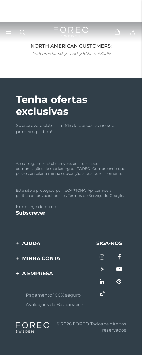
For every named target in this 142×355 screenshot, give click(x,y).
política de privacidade (37, 195)
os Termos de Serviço (83, 195)
